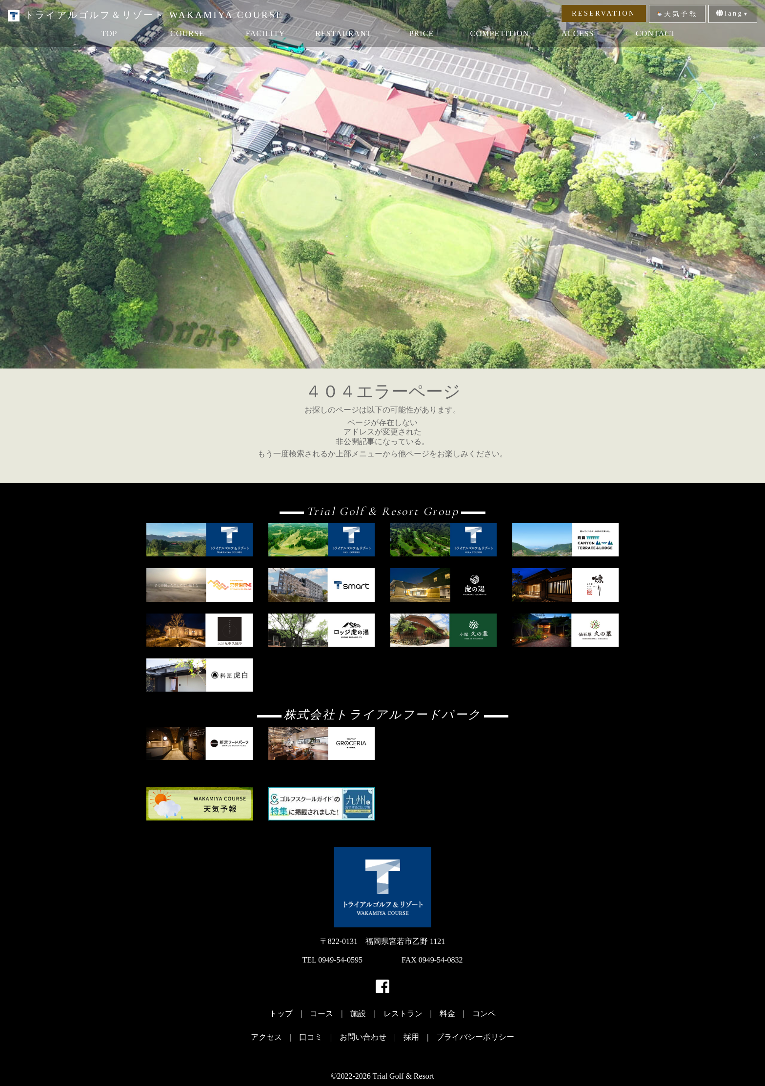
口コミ (310, 1037)
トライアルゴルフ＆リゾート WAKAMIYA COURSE (145, 15)
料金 (447, 1013)
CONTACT (656, 33)
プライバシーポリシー (475, 1037)
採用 (411, 1037)
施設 (358, 1013)
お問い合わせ (363, 1037)
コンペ (484, 1013)
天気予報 (677, 14)
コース (321, 1013)
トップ (281, 1013)
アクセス (266, 1037)
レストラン (403, 1013)
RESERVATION (604, 13)
